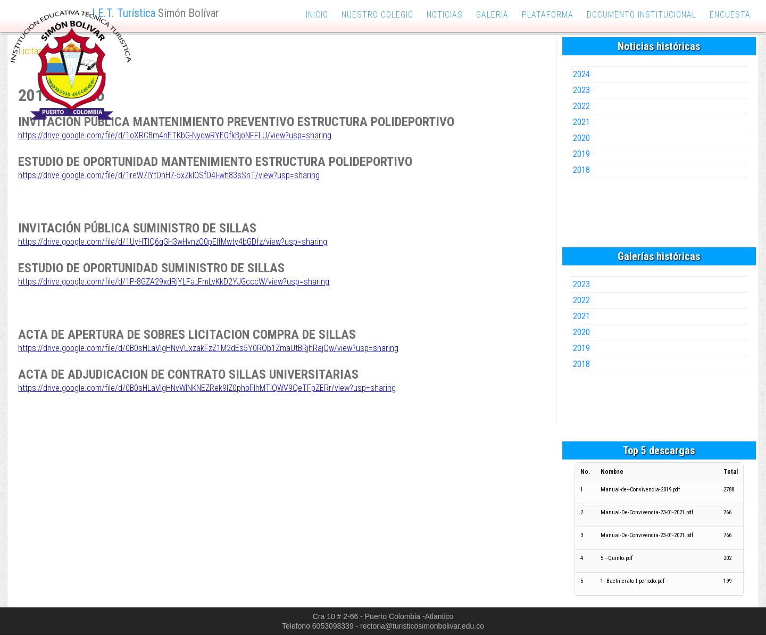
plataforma (547, 15)
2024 (581, 74)
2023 (581, 90)
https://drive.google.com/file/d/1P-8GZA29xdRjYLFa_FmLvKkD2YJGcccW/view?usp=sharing (173, 282)
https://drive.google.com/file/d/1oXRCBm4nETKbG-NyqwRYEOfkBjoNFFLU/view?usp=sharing (174, 135)
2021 (581, 122)
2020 (581, 138)
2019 (581, 154)
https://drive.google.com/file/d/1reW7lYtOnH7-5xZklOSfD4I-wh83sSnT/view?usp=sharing (169, 175)
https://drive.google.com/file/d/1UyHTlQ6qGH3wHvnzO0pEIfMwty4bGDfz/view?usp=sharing (172, 242)
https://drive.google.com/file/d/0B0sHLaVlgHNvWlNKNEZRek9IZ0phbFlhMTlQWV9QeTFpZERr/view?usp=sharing (207, 388)
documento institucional (641, 15)
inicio (317, 15)
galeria (492, 15)
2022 (581, 106)
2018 (581, 170)
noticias (445, 15)
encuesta (730, 15)
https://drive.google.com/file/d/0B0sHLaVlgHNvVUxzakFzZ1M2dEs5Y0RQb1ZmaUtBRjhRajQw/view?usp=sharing (208, 348)
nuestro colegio (377, 15)
